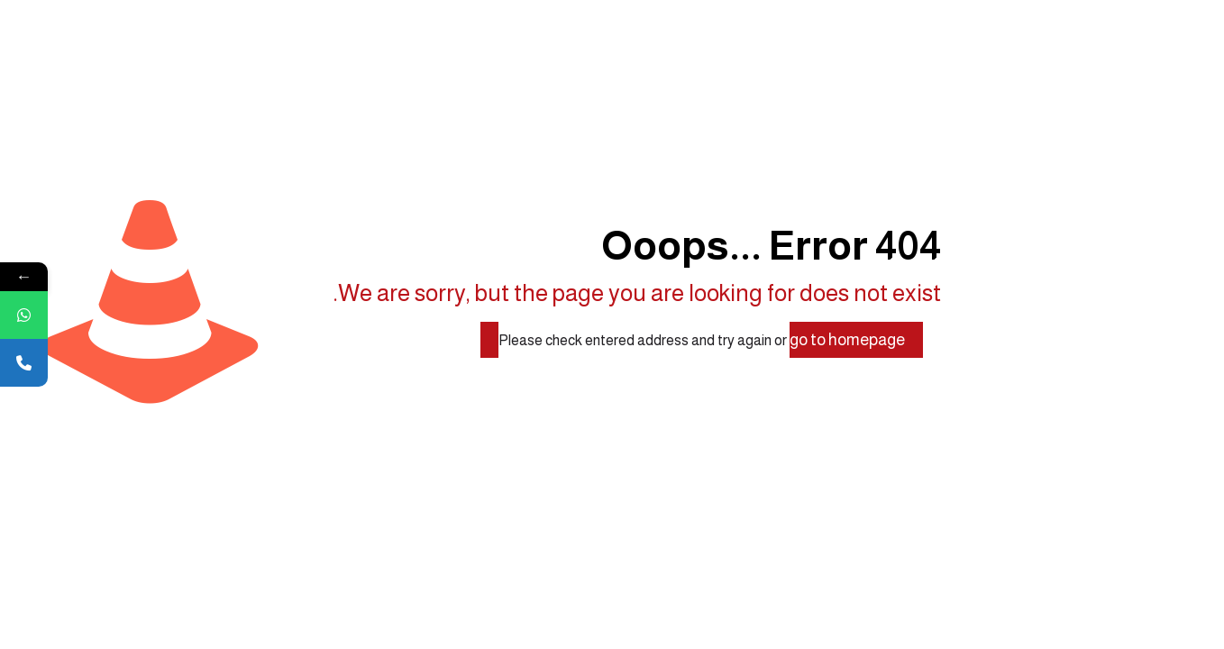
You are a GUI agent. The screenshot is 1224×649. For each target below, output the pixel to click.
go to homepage (847, 340)
